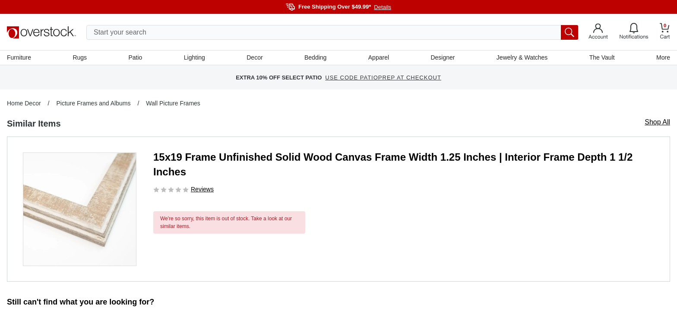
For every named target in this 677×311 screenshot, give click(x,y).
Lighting (194, 57)
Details (382, 7)
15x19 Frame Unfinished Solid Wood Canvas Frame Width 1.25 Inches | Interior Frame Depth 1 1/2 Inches (393, 164)
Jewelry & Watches (522, 57)
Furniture (19, 57)
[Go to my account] (598, 32)
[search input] (332, 32)
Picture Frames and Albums (93, 103)
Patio (135, 57)
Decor (255, 57)
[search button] (569, 32)
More (663, 57)
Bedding (315, 57)
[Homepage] (41, 32)
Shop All (657, 122)
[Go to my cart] (665, 32)
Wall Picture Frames (173, 103)
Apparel (378, 57)
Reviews (202, 189)
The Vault (602, 57)
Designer (442, 57)
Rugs (80, 57)
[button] (79, 209)
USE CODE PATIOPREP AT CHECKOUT (383, 77)
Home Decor (24, 103)
